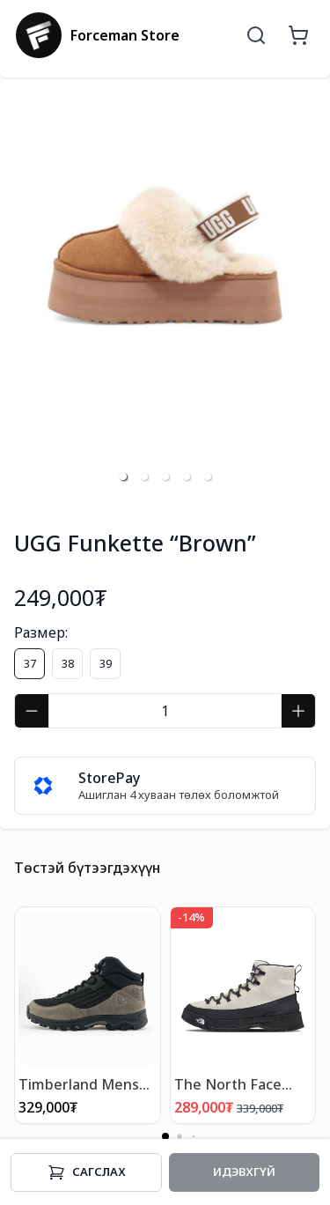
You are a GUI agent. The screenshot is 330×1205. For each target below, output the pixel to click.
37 (30, 663)
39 (105, 663)
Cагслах (87, 1172)
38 (68, 663)
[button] (123, 476)
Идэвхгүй (244, 1171)
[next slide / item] (303, 293)
